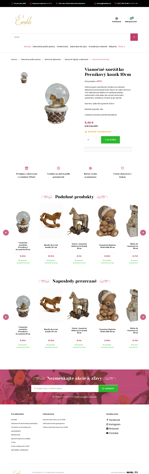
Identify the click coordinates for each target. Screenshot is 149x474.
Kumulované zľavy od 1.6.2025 (54, 412)
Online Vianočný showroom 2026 (55, 420)
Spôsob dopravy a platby (20, 431)
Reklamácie (15, 427)
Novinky (27, 39)
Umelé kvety (62, 39)
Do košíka (111, 132)
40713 (99, 74)
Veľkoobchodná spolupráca (54, 416)
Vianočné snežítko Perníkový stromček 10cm (23, 238)
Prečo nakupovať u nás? (20, 439)
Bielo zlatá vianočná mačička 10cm (135, 238)
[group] (25, 228)
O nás (13, 435)
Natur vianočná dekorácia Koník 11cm (79, 238)
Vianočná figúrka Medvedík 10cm (107, 239)
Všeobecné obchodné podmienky (24, 416)
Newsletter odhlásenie (19, 442)
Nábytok (113, 39)
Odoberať (108, 381)
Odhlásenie (92, 389)
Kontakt (14, 412)
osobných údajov (81, 389)
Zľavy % (121, 39)
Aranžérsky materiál (98, 39)
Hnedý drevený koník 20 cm (51, 239)
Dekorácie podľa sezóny (44, 39)
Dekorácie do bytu (78, 39)
